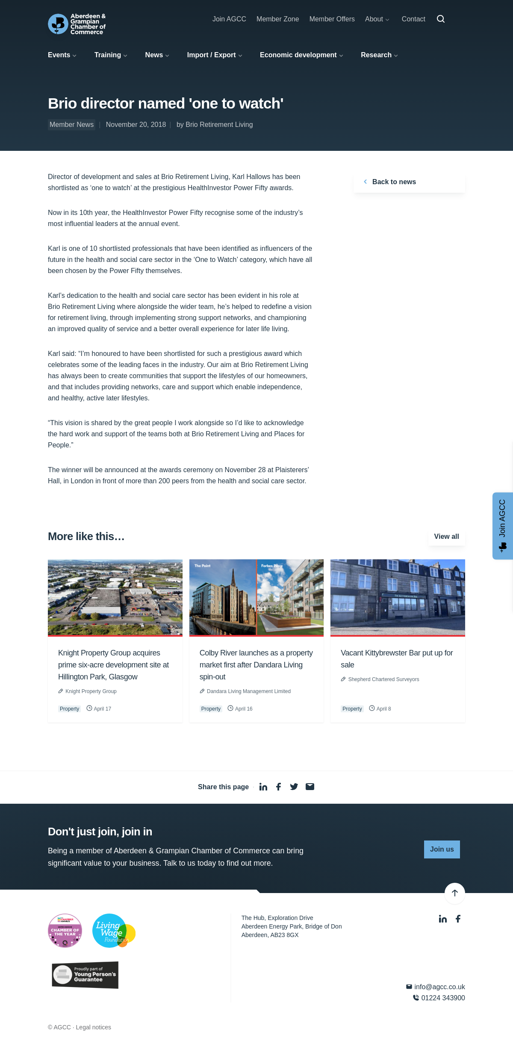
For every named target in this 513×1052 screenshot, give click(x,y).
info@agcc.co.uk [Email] (435, 986)
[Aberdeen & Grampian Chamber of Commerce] (77, 24)
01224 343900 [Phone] (439, 998)
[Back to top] (455, 893)
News (154, 55)
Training (107, 55)
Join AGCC (229, 19)
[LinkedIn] (444, 919)
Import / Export (211, 55)
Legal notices (94, 1027)
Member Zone (277, 19)
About (374, 19)
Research (376, 55)
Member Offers (332, 19)
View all (446, 536)
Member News (72, 124)
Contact (413, 19)
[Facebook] (458, 919)
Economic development (298, 55)
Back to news (388, 181)
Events (59, 55)
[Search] (441, 19)
